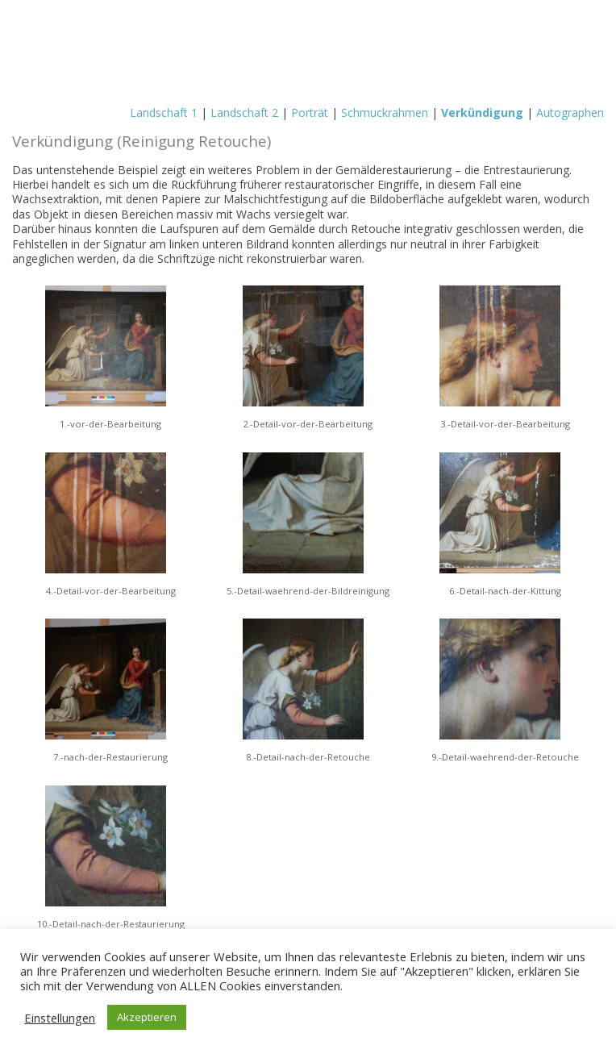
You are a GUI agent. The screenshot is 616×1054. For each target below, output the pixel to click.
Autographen (570, 112)
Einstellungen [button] (59, 1017)
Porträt (309, 112)
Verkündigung (482, 112)
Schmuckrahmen (384, 112)
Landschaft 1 (164, 112)
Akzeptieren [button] (147, 1017)
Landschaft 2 (244, 112)
